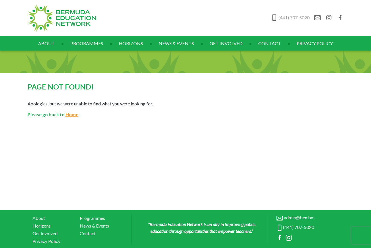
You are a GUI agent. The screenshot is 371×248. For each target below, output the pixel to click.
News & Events (176, 43)
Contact (269, 43)
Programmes (86, 43)
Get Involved (226, 43)
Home (71, 114)
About (46, 43)
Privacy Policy (315, 43)
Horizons (131, 43)
